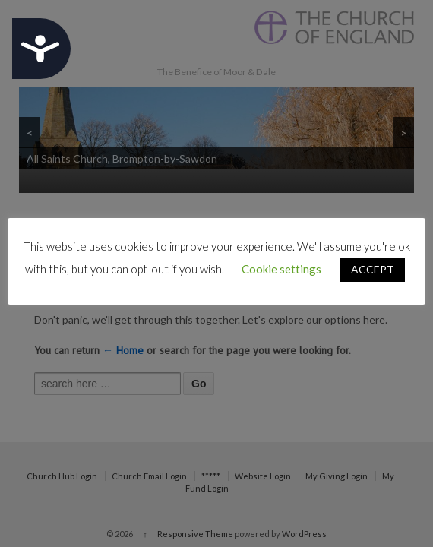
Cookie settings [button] (281, 269)
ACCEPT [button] (372, 269)
